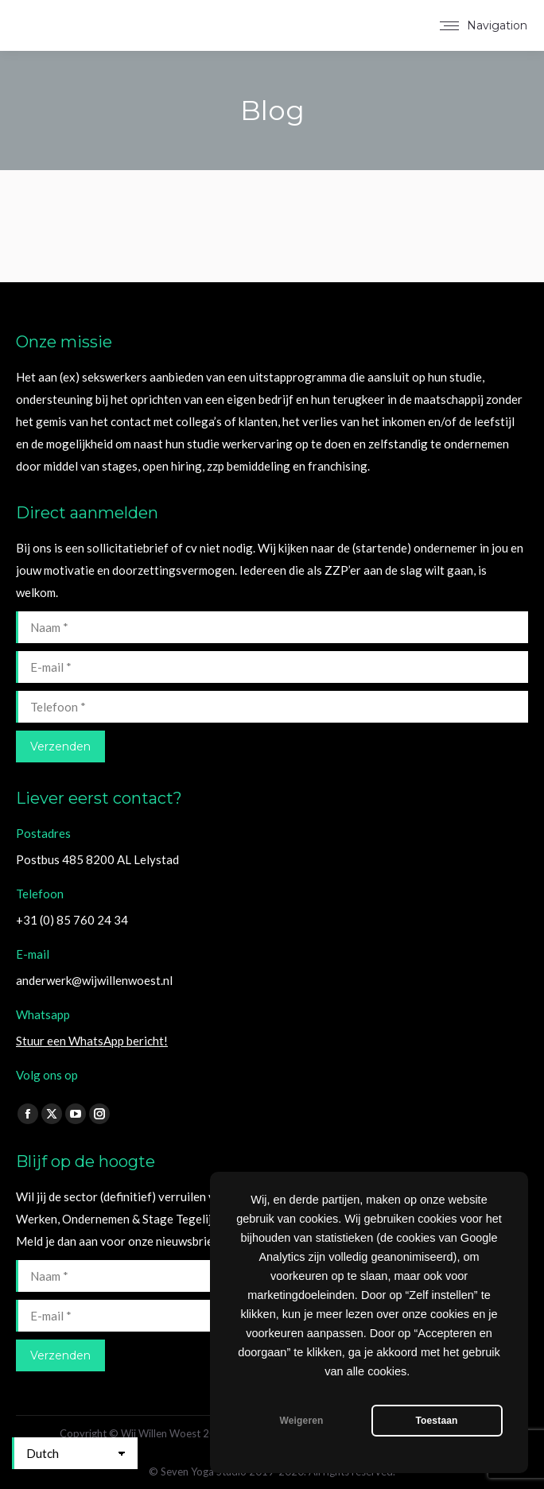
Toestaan (436, 1420)
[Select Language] (75, 1453)
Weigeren (301, 1420)
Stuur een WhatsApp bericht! (92, 1040)
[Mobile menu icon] (483, 25)
